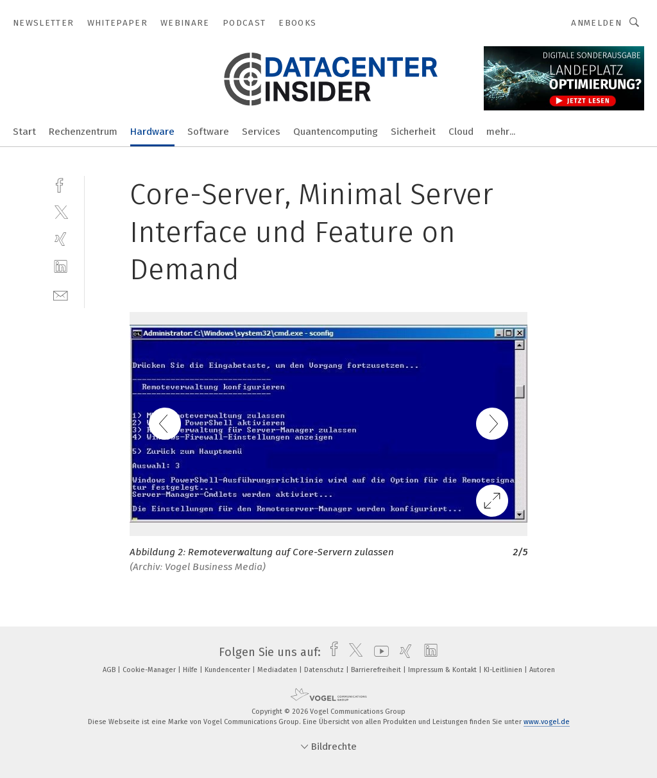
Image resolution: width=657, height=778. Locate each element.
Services (261, 131)
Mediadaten (278, 670)
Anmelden (596, 22)
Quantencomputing (335, 131)
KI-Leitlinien (504, 670)
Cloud (461, 131)
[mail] (61, 294)
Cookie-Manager (150, 670)
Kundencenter (228, 670)
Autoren (542, 670)
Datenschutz (325, 670)
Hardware (152, 131)
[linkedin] (61, 267)
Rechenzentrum (83, 131)
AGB (110, 670)
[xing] (61, 239)
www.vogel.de (547, 722)
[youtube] (378, 652)
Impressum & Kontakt (443, 670)
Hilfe (191, 670)
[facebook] (61, 184)
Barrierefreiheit (377, 670)
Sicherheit (413, 131)
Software (208, 131)
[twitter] (61, 211)
